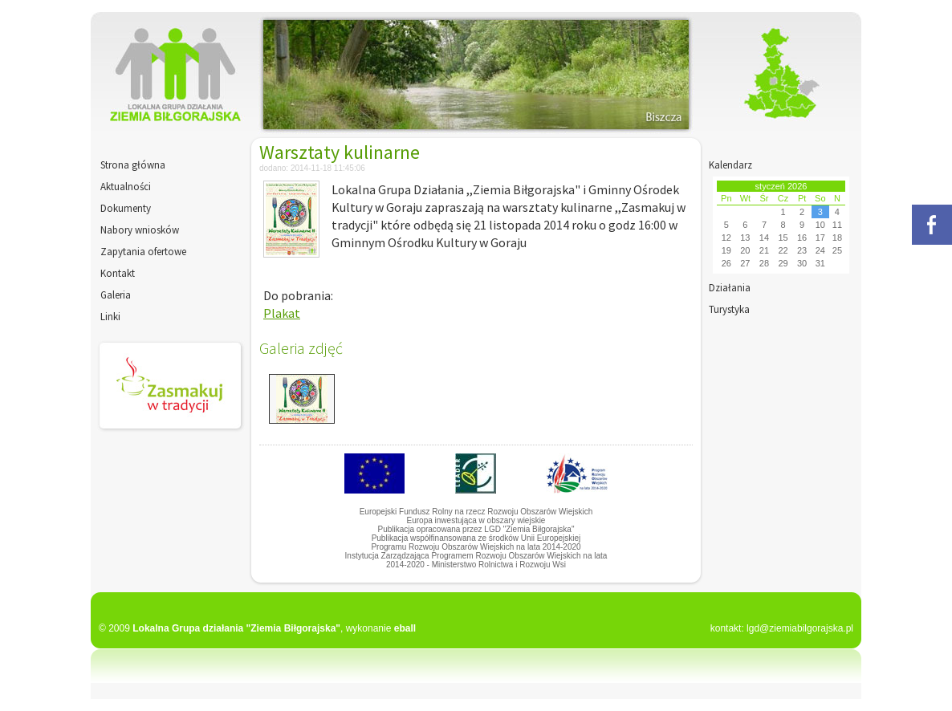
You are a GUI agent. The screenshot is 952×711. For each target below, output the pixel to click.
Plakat (281, 313)
